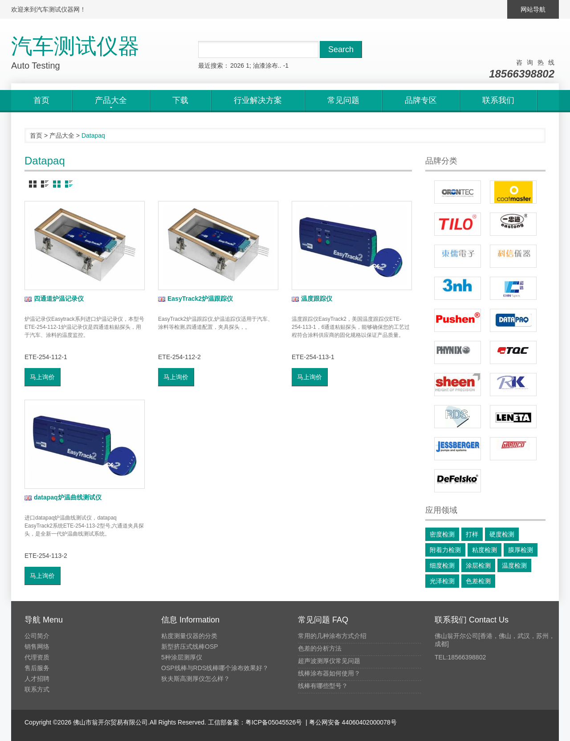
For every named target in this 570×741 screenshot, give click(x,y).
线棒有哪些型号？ (323, 685)
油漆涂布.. (267, 65)
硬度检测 (501, 534)
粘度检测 (484, 549)
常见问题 (343, 100)
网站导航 (533, 9)
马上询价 (42, 377)
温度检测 (514, 565)
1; (248, 65)
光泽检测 (442, 581)
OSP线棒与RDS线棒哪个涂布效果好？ (215, 667)
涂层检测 (478, 565)
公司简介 (36, 635)
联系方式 (36, 689)
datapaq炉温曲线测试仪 (63, 497)
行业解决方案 (258, 100)
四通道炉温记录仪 (54, 298)
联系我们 (498, 100)
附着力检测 (445, 549)
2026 (237, 65)
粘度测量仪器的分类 (189, 635)
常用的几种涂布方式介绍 (332, 635)
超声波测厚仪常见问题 (329, 660)
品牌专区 (421, 100)
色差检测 (478, 581)
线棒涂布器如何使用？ (329, 673)
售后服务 (36, 667)
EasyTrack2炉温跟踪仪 (195, 298)
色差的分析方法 (320, 648)
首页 (41, 100)
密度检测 (442, 534)
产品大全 (61, 135)
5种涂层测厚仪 (181, 657)
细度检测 (442, 565)
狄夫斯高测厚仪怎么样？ (195, 678)
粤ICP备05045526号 (273, 722)
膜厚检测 (520, 549)
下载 (180, 100)
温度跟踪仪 (312, 298)
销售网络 (36, 646)
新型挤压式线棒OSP (189, 646)
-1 (286, 65)
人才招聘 (36, 678)
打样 (472, 534)
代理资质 (36, 657)
